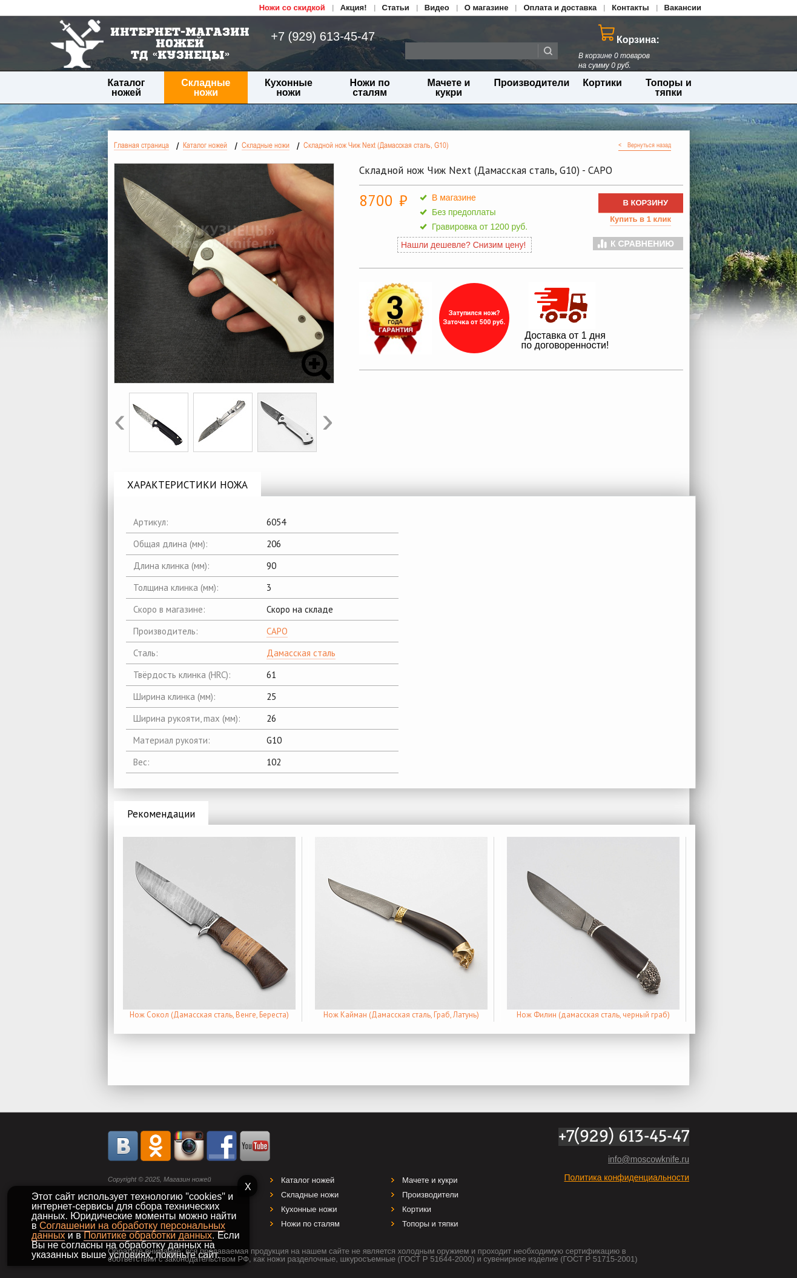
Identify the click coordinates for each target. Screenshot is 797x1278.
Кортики (602, 83)
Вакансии (682, 7)
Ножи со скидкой (292, 7)
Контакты (630, 7)
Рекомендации (161, 813)
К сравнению (642, 243)
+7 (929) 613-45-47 (316, 36)
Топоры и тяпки (669, 88)
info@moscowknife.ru (648, 1159)
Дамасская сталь (301, 653)
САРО (277, 631)
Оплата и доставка (560, 7)
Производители (532, 83)
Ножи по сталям (370, 88)
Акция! (353, 7)
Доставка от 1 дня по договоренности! (565, 340)
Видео (437, 7)
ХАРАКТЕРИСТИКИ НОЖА (187, 484)
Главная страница (141, 145)
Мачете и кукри (448, 88)
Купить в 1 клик (640, 219)
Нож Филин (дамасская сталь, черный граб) (593, 1015)
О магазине (487, 7)
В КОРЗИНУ (645, 202)
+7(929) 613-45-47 (623, 1137)
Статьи (395, 7)
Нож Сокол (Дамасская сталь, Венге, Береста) (209, 1015)
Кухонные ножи (289, 88)
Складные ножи (205, 88)
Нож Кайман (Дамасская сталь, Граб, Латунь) (401, 1015)
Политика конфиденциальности (626, 1177)
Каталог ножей (126, 88)
